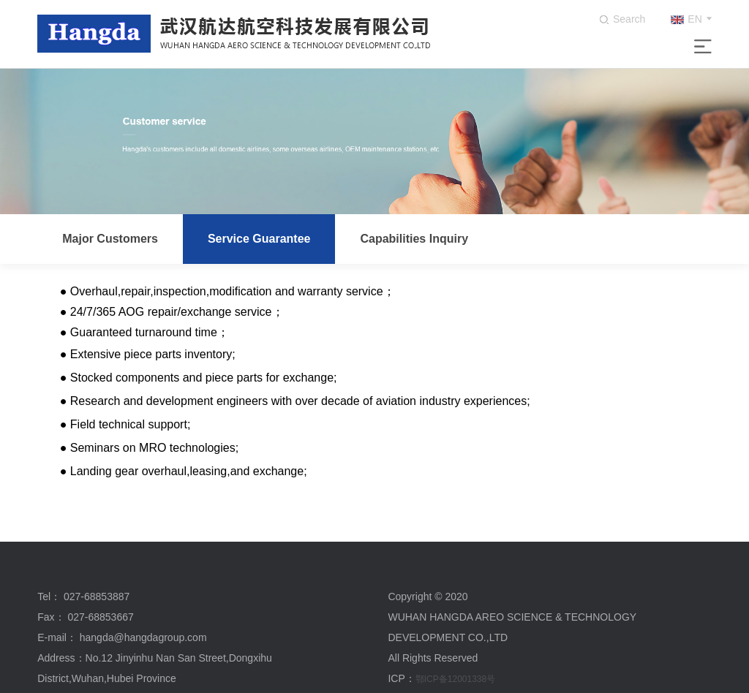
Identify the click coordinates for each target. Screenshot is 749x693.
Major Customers (110, 238)
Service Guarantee (259, 238)
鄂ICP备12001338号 (455, 679)
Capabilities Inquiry (414, 238)
